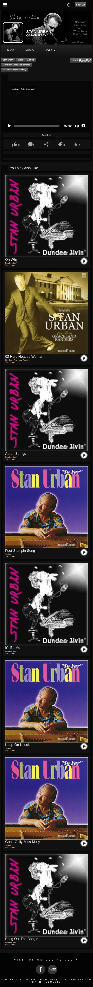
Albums (30, 60)
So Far (8, 554)
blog (11, 50)
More (50, 50)
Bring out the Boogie (21, 939)
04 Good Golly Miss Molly (14, 70)
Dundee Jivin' (11, 263)
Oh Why (11, 259)
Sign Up (80, 4)
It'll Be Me (12, 648)
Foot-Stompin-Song (20, 551)
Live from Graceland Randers (16, 65)
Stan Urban (8, 60)
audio (29, 50)
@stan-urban (36, 35)
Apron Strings (15, 454)
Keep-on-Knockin (18, 745)
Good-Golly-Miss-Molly (22, 842)
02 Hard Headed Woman (24, 356)
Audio (20, 60)
